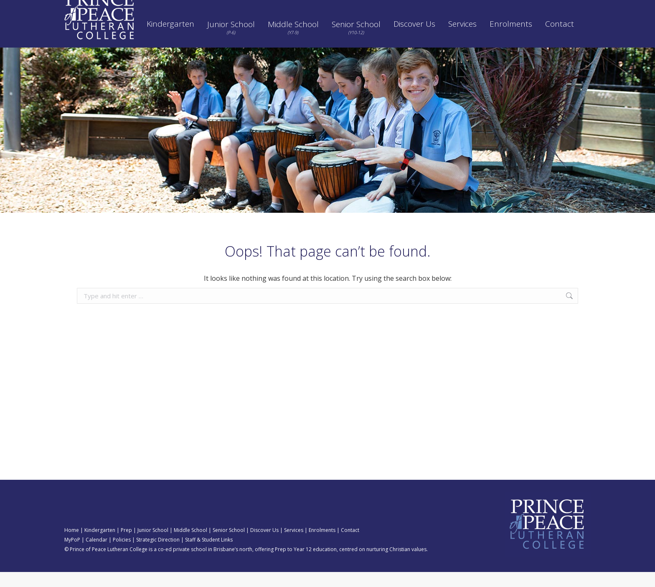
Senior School (229, 545)
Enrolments (322, 545)
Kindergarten (99, 545)
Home (71, 545)
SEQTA (252, 7)
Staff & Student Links (209, 554)
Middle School (190, 545)
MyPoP (72, 554)
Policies (375, 7)
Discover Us (264, 545)
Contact (350, 545)
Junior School (152, 545)
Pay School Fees (332, 7)
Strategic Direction (420, 7)
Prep (126, 545)
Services (293, 545)
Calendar (286, 7)
